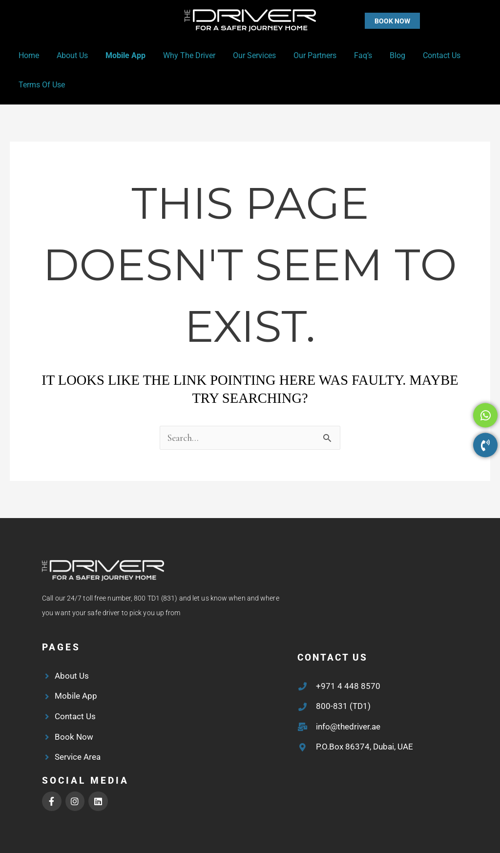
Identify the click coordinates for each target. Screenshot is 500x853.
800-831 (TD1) (343, 706)
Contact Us (425, 55)
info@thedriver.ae (348, 726)
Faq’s (350, 55)
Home (28, 55)
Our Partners (304, 55)
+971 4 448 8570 (348, 686)
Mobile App (121, 55)
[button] (373, 21)
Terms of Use (41, 84)
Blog (383, 55)
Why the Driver (182, 55)
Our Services (245, 55)
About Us (69, 55)
